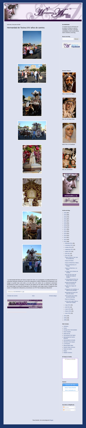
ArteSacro (66, 326)
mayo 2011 (68, 305)
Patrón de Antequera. (70, 299)
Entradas (66, 407)
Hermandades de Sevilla (69, 340)
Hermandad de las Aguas (69, 335)
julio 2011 (67, 253)
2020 (65, 223)
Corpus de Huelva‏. (69, 260)
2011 (65, 241)
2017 (65, 229)
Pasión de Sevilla (68, 349)
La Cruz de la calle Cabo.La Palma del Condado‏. (71, 302)
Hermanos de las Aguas (69, 342)
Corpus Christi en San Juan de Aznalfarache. (71, 258)
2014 (65, 235)
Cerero (65, 328)
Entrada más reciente (12, 295)
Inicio (33, 295)
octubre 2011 (68, 247)
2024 (65, 214)
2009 (65, 318)
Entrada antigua (53, 295)
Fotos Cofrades (67, 331)
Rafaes (65, 350)
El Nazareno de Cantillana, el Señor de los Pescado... (72, 290)
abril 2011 (67, 307)
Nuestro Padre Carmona (69, 347)
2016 (65, 231)
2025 (65, 212)
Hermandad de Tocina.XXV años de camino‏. (71, 293)
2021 (65, 221)
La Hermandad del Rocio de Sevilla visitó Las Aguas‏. (71, 280)
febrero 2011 (68, 311)
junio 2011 (67, 255)
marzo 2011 (68, 309)
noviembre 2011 (69, 245)
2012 (65, 239)
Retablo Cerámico (68, 352)
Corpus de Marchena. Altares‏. (72, 262)
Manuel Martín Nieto (68, 345)
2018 (65, 227)
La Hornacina (67, 343)
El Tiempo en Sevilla (70, 359)
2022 (65, 219)
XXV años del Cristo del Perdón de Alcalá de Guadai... (70, 276)
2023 (65, 217)
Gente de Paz (67, 333)
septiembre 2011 (69, 249)
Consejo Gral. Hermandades (70, 330)
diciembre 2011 (69, 243)
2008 (65, 320)
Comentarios (67, 410)
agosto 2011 (68, 251)
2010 (65, 315)
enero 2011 (68, 313)
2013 (65, 237)
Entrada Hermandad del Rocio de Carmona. (70, 283)
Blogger (51, 420)
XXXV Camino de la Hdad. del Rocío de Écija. (71, 296)
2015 (65, 233)
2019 (65, 225)
